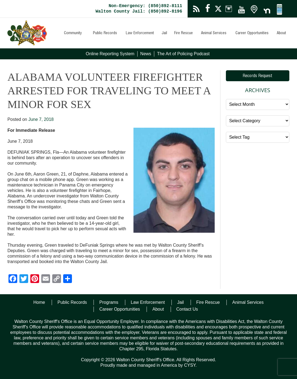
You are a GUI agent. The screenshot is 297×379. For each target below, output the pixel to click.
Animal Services (213, 33)
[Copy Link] (56, 279)
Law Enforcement (140, 33)
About (281, 33)
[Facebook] (12, 279)
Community (73, 33)
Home (39, 302)
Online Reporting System (110, 53)
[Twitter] (23, 279)
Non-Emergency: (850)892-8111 (145, 6)
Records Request (257, 76)
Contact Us (187, 309)
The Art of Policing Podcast (183, 53)
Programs (108, 302)
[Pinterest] (34, 279)
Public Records (105, 33)
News (145, 53)
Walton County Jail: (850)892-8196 (138, 11)
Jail (164, 33)
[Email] (45, 279)
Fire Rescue (183, 33)
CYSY (190, 365)
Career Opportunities (252, 33)
